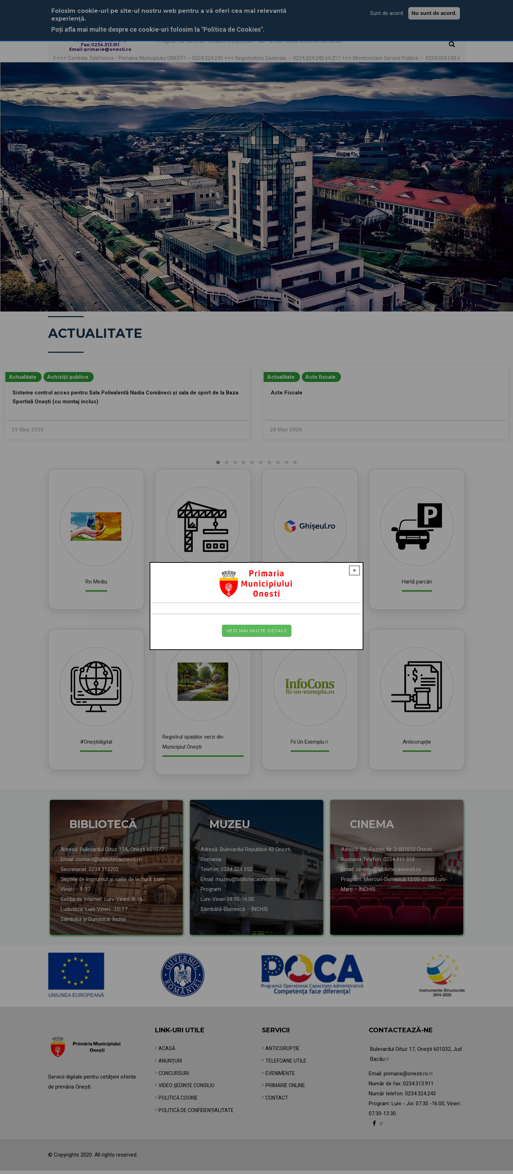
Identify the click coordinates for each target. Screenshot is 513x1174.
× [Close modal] (354, 570)
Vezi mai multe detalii (257, 630)
